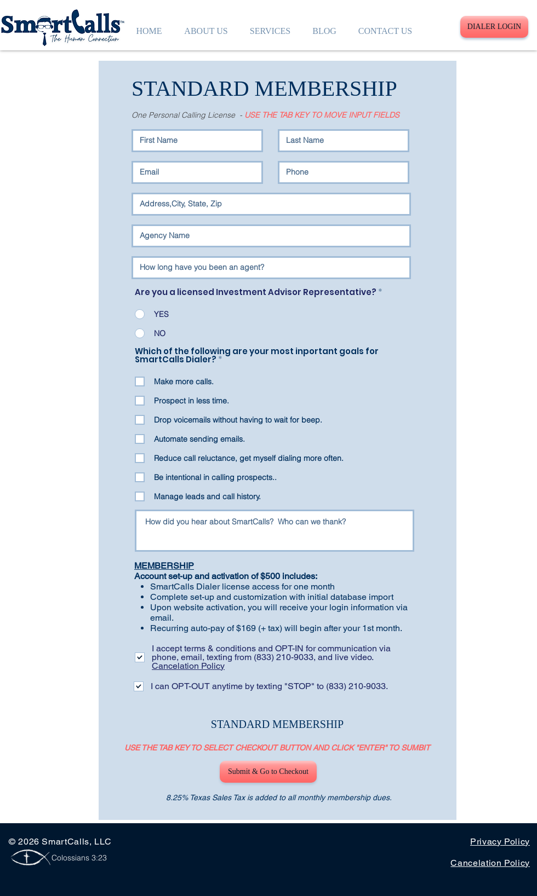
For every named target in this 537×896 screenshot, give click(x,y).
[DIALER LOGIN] (494, 27)
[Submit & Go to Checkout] (268, 772)
